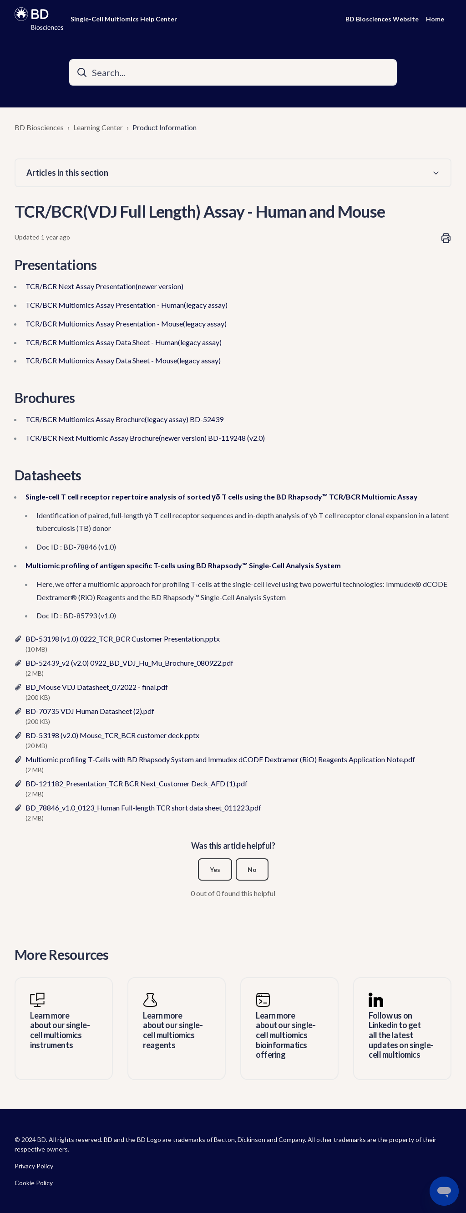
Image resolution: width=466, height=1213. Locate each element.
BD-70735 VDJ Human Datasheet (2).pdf (89, 711)
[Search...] (233, 72)
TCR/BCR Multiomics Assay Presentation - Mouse (104, 323)
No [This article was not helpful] (252, 869)
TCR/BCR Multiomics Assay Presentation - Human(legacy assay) (126, 305)
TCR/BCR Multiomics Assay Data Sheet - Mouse (101, 360)
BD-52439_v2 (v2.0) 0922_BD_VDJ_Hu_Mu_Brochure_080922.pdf (129, 662)
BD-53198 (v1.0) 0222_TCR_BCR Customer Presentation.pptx (122, 638)
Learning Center (98, 127)
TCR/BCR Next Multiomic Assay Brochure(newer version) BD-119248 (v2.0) (145, 437)
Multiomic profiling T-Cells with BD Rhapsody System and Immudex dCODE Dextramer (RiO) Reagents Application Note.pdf (220, 759)
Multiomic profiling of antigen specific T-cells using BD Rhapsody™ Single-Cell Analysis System (183, 565)
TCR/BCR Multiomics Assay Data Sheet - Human (101, 342)
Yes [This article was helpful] (215, 869)
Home (435, 19)
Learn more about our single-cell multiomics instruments (60, 1030)
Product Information (164, 127)
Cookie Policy (34, 1183)
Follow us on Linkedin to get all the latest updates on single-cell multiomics (401, 1035)
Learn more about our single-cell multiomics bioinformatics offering (285, 1035)
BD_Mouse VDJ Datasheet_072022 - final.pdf (96, 687)
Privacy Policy (34, 1166)
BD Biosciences (39, 127)
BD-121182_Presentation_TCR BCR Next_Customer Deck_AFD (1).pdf (136, 783)
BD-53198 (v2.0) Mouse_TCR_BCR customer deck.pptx (112, 735)
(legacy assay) (205, 323)
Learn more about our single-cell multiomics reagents (173, 1030)
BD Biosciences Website (382, 19)
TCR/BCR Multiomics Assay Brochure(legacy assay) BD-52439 (124, 419)
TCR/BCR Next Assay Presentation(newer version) (104, 286)
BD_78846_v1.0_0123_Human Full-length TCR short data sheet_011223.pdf (143, 807)
